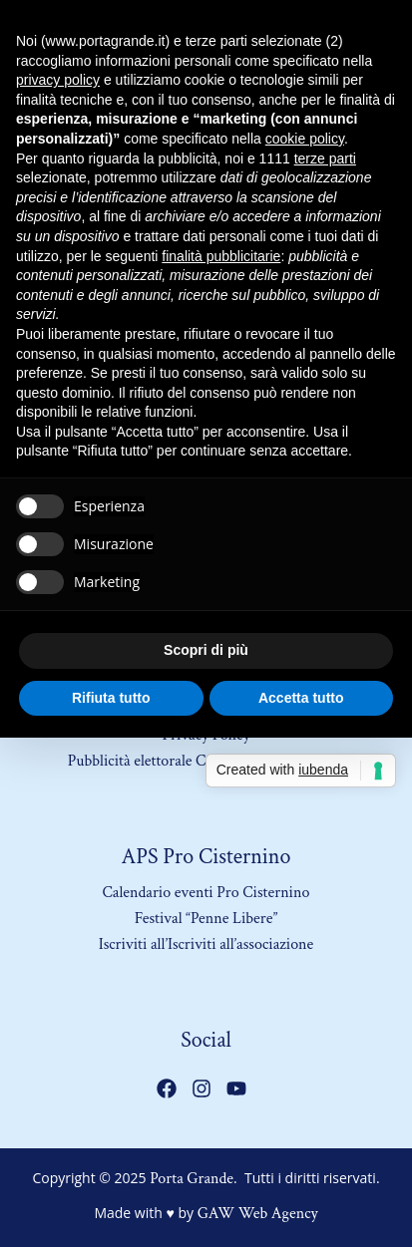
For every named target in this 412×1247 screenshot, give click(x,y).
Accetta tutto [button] (301, 698)
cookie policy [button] (304, 139)
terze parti (325, 158)
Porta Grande (191, 1178)
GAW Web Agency (258, 1213)
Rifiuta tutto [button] (111, 698)
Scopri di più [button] (206, 650)
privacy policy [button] (58, 80)
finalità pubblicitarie (221, 256)
